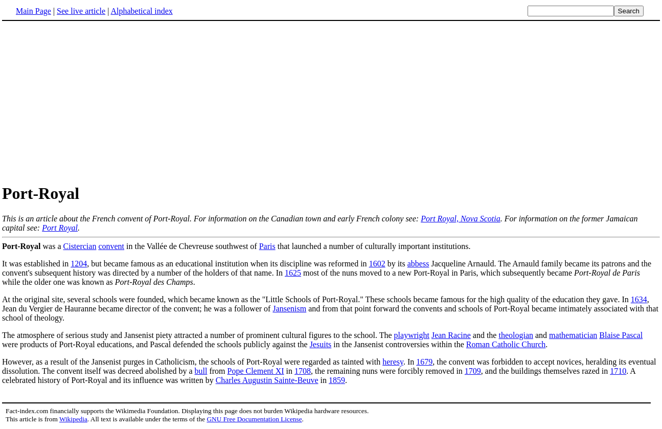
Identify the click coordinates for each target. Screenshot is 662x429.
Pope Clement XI (255, 371)
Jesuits (321, 344)
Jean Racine (451, 335)
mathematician (573, 335)
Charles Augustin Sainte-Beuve (267, 380)
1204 (79, 263)
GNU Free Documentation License (254, 419)
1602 (377, 263)
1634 (639, 299)
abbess (418, 263)
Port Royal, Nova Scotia (460, 218)
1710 (618, 371)
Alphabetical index (141, 11)
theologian (515, 335)
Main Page (33, 11)
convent (111, 246)
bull (201, 371)
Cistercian (80, 246)
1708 (302, 371)
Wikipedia (73, 419)
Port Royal (60, 227)
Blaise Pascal (621, 335)
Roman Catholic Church (506, 344)
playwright (411, 335)
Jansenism (289, 308)
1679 (424, 361)
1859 (337, 380)
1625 (293, 272)
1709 (473, 371)
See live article (81, 11)
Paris (267, 246)
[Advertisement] (88, 101)
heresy (392, 361)
